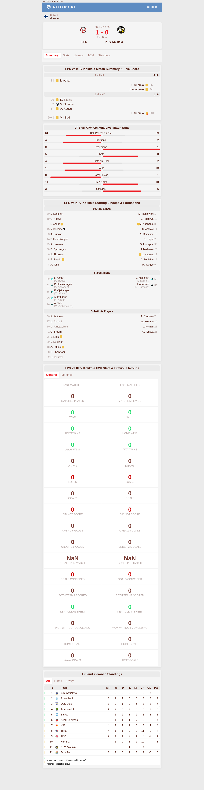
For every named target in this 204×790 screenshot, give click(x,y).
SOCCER (152, 7)
